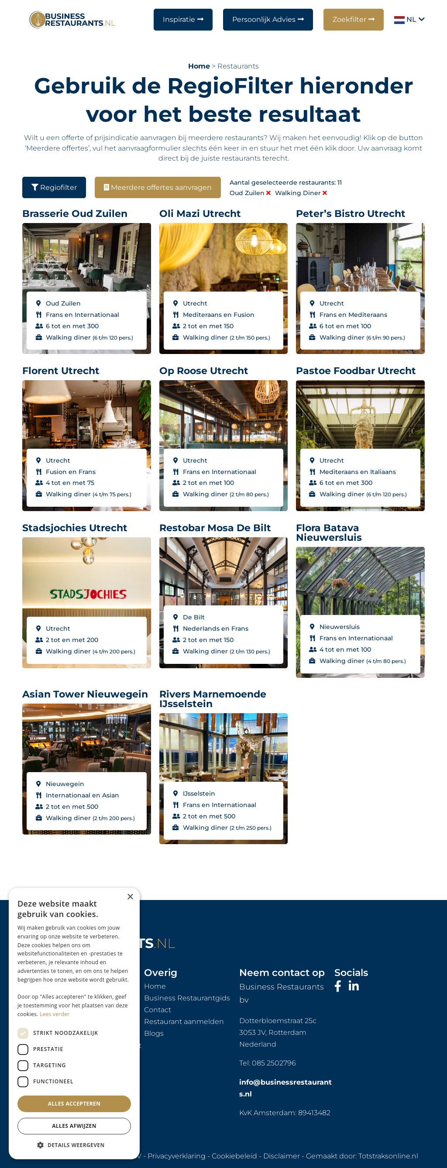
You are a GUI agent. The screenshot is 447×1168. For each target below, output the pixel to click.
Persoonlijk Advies (264, 19)
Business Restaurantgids (187, 998)
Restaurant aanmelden (184, 1021)
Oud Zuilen (250, 193)
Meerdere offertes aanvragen (158, 187)
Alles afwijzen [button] (74, 1126)
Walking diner (301, 193)
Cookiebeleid (234, 1156)
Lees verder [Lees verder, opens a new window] (55, 1014)
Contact (157, 1010)
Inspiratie (179, 19)
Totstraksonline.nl (388, 1156)
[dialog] (74, 1023)
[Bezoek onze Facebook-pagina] (339, 986)
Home (199, 66)
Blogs (154, 1033)
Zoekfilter (349, 19)
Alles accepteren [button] (74, 1103)
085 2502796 (274, 1063)
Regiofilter (54, 187)
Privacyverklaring (177, 1156)
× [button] (130, 897)
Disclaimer (281, 1156)
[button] (74, 1145)
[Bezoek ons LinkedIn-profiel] (354, 986)
